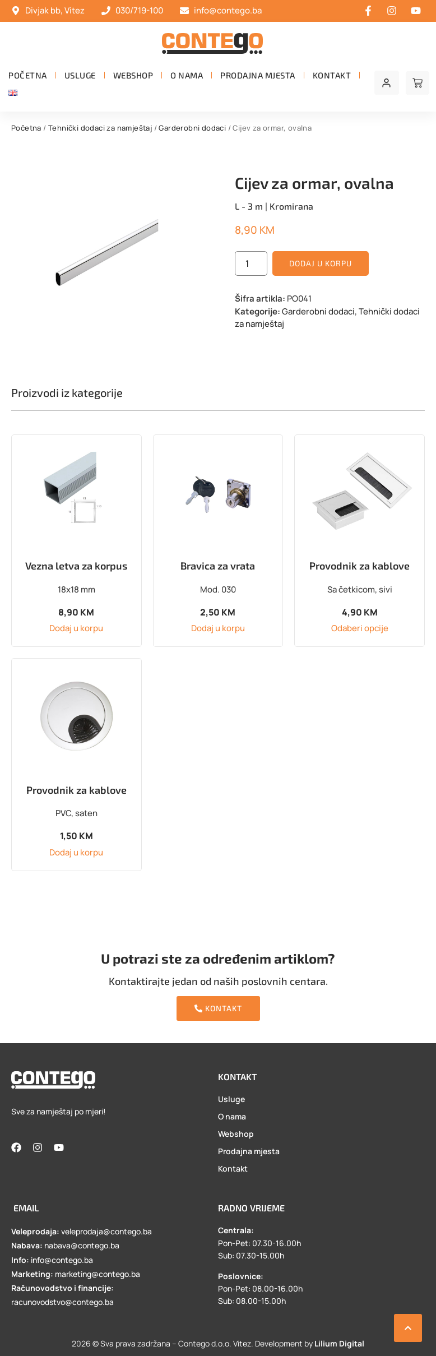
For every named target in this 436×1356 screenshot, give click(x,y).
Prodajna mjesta (257, 75)
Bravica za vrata (217, 565)
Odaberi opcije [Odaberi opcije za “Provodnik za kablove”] (359, 628)
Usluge (80, 75)
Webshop (133, 75)
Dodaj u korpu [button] (76, 628)
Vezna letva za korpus (76, 565)
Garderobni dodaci (192, 128)
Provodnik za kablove (359, 565)
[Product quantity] (251, 263)
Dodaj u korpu (320, 263)
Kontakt (332, 75)
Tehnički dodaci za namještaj (100, 128)
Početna (27, 75)
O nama (186, 75)
